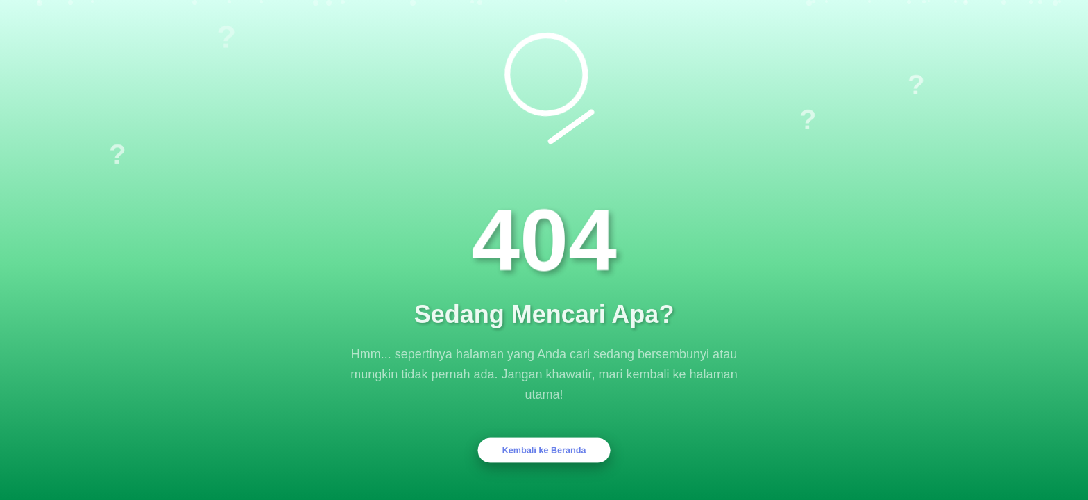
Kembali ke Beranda (544, 450)
